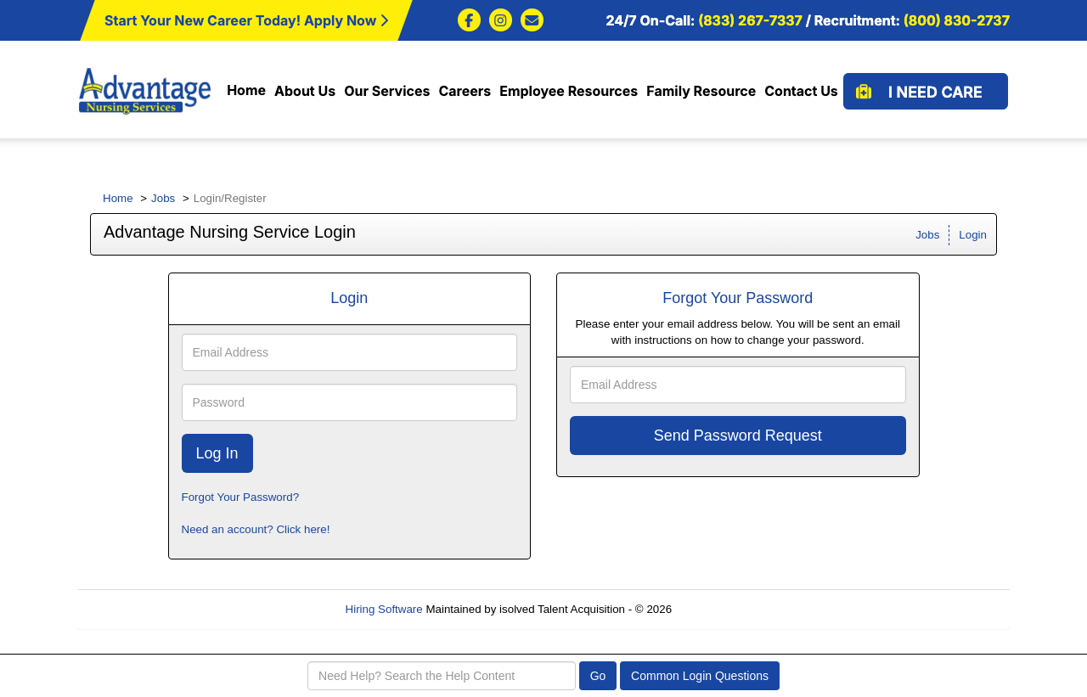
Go (598, 676)
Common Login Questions (700, 676)
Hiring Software (384, 609)
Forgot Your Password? (241, 497)
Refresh (722, 609)
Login (973, 234)
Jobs (163, 198)
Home (118, 198)
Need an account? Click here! (256, 529)
